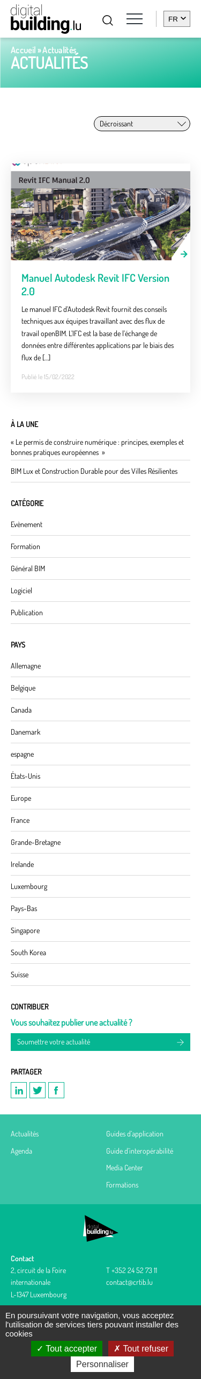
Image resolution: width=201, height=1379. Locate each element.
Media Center (124, 1167)
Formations (122, 1184)
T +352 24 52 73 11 (131, 1270)
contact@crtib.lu (129, 1281)
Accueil (23, 50)
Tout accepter (66, 1348)
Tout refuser (141, 1348)
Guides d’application (134, 1133)
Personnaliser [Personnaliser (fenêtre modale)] (102, 1364)
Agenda (21, 1150)
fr (173, 19)
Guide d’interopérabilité (139, 1150)
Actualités (25, 1133)
